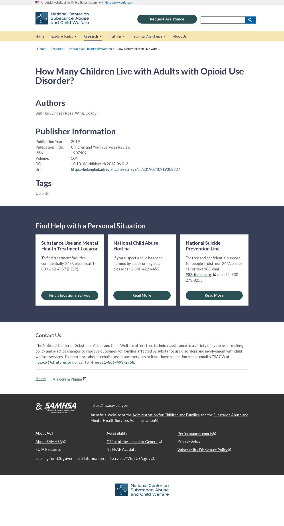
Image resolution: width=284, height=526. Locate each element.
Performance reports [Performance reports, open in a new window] (195, 433)
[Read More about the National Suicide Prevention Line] (214, 295)
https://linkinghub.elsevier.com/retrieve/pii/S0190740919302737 (125, 169)
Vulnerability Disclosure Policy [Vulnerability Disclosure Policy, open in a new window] (203, 449)
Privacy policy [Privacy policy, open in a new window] (189, 441)
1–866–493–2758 (119, 362)
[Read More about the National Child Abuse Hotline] (141, 295)
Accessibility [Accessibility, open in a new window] (116, 433)
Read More (141, 295)
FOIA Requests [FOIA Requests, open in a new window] (48, 449)
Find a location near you (70, 295)
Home (41, 378)
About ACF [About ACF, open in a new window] (45, 433)
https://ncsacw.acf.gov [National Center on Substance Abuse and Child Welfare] (109, 405)
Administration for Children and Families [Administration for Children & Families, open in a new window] (166, 415)
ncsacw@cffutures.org (55, 362)
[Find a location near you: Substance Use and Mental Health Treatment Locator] (69, 295)
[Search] (250, 20)
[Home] (40, 36)
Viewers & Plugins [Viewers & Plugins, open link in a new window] (68, 379)
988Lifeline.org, (199, 274)
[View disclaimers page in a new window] (215, 274)
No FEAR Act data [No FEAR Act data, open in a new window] (121, 449)
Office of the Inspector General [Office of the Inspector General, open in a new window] (132, 441)
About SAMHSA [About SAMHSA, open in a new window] (49, 441)
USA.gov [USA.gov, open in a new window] (143, 458)
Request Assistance (167, 19)
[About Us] (179, 36)
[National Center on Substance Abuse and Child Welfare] (62, 21)
